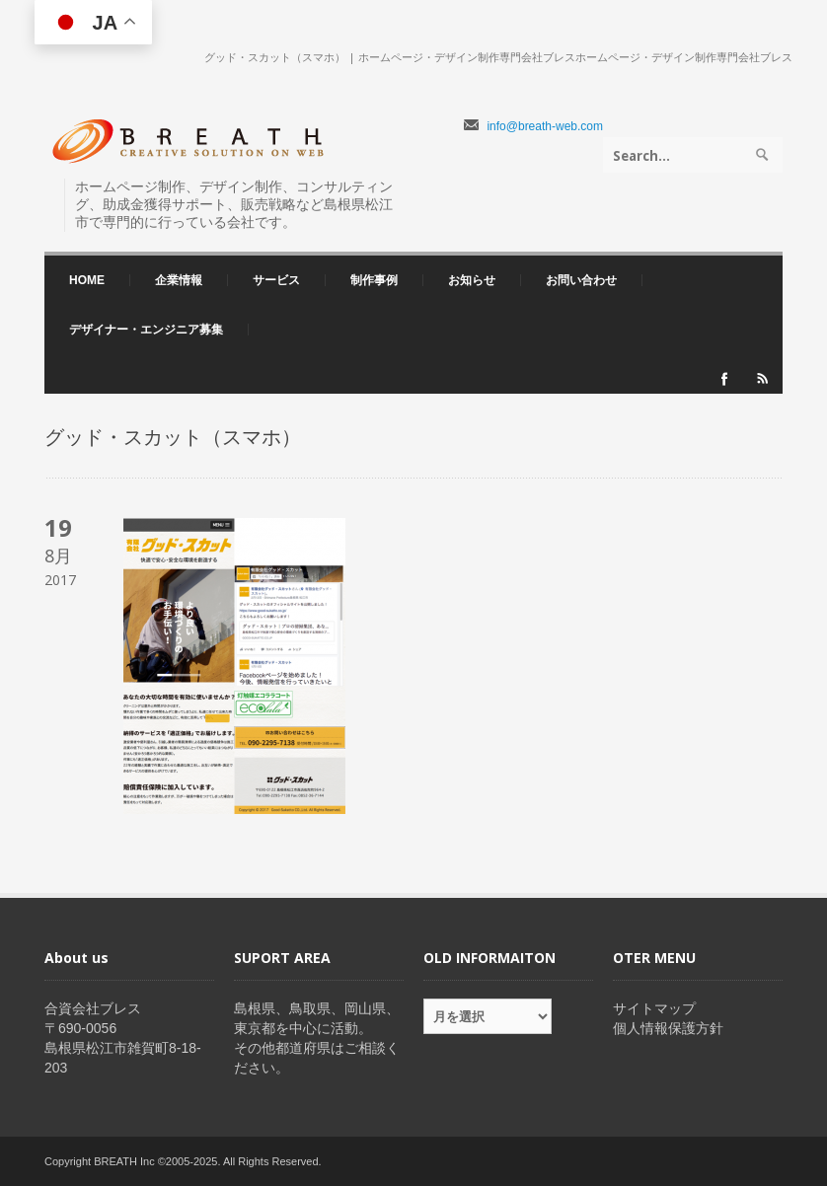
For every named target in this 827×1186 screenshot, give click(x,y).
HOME (87, 280)
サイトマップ (654, 1008)
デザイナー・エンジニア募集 (146, 329)
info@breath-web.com (545, 126)
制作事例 (374, 280)
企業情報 (173, 280)
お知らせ (471, 280)
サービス (271, 280)
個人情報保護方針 (668, 1028)
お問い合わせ (581, 280)
